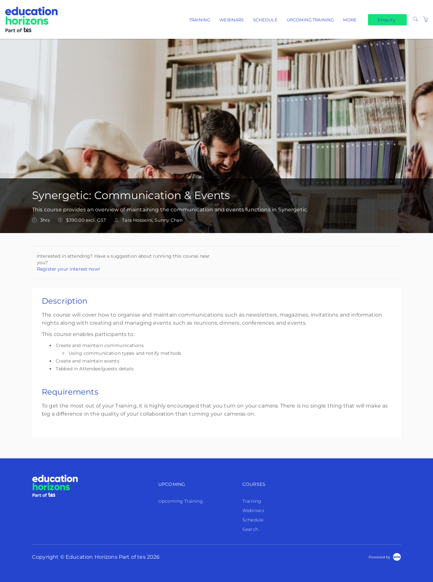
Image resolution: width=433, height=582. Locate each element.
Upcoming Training (310, 19)
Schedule (265, 19)
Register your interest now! (68, 269)
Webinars (231, 19)
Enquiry (386, 19)
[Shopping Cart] (425, 19)
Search (250, 529)
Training (199, 19)
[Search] (415, 19)
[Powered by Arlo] (385, 556)
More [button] (350, 19)
